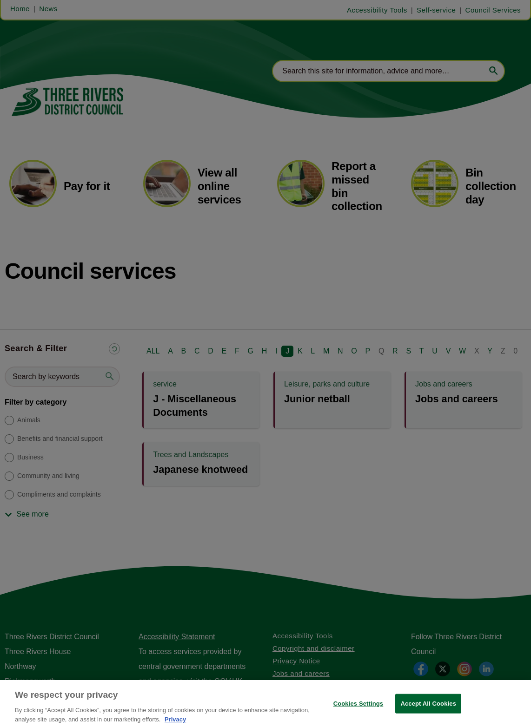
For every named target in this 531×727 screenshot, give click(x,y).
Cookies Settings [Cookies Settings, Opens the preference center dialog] (358, 710)
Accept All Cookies (428, 710)
